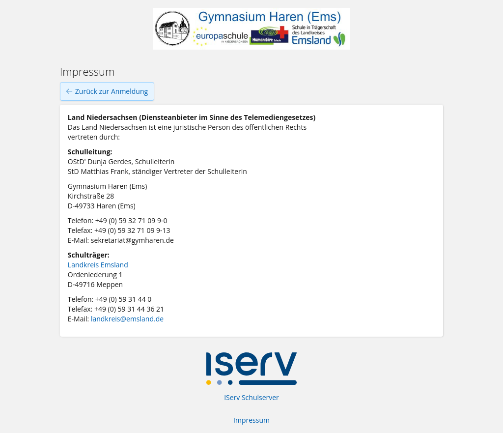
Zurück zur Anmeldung (107, 91)
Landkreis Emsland (98, 264)
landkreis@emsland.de (127, 318)
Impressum (251, 420)
